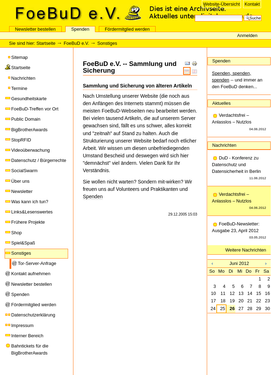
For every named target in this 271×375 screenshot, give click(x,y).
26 (232, 308)
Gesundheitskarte (29, 98)
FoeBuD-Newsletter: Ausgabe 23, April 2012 (239, 231)
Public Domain (26, 119)
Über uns (20, 181)
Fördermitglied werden (127, 29)
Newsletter (21, 191)
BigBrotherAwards (29, 129)
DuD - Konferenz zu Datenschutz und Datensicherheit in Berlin (239, 168)
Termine (19, 88)
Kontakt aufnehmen (30, 273)
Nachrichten (23, 78)
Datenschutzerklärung (33, 314)
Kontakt (252, 4)
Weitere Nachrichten (245, 250)
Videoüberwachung (30, 150)
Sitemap (19, 57)
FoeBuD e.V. (76, 13)
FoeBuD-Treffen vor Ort (35, 108)
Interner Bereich (27, 335)
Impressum (22, 325)
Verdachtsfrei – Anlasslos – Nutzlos (239, 122)
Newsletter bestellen (35, 29)
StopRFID (21, 140)
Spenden (80, 29)
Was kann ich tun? (29, 201)
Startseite (45, 43)
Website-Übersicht (221, 4)
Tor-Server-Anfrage (37, 263)
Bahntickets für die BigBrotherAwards (29, 349)
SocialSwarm (24, 170)
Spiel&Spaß (23, 243)
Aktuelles (221, 103)
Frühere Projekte (28, 222)
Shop (16, 232)
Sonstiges (21, 253)
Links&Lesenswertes (32, 211)
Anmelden (247, 35)
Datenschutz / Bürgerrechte (38, 160)
